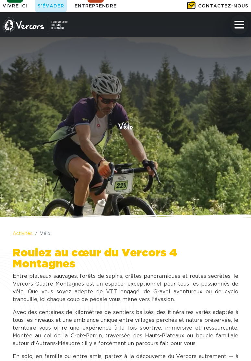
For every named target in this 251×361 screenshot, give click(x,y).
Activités (22, 233)
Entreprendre (96, 6)
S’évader (51, 6)
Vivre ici (15, 6)
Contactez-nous (223, 6)
